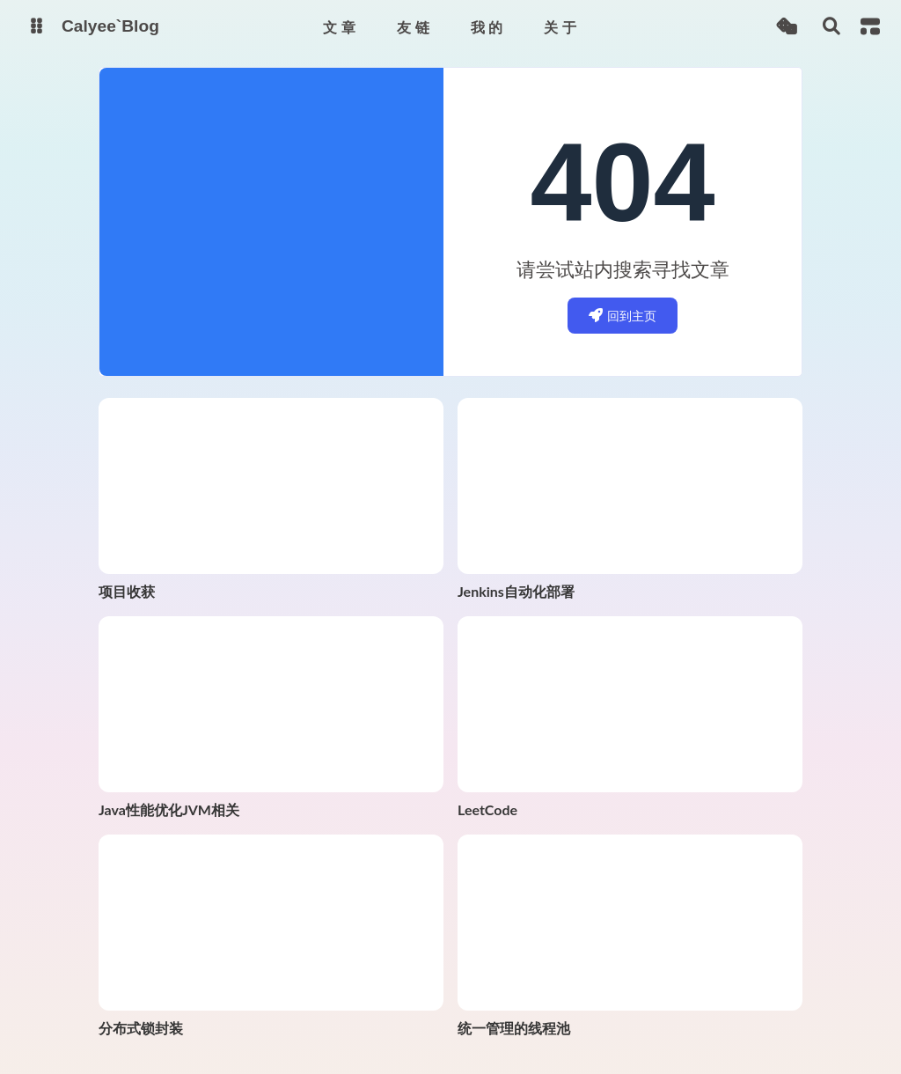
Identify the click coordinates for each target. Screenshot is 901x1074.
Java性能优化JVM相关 (169, 809)
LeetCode (487, 809)
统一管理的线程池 (514, 1027)
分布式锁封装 (141, 1027)
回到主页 (622, 315)
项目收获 (127, 591)
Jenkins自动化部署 (516, 591)
